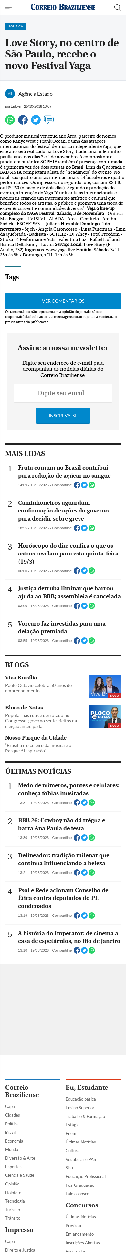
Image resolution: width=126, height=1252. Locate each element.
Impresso (19, 1230)
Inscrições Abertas (83, 1242)
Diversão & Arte (20, 1158)
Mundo (11, 1149)
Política (12, 1123)
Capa (10, 1106)
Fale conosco (77, 1193)
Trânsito (12, 1218)
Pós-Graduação (80, 1185)
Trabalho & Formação (85, 1116)
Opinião (12, 1183)
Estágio (72, 1124)
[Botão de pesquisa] (117, 7)
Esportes (13, 1166)
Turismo (12, 1209)
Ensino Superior (80, 1107)
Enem (71, 1133)
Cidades (12, 1115)
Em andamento (80, 1233)
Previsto (73, 1225)
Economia (14, 1140)
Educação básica (81, 1099)
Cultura (72, 1150)
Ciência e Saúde (19, 1175)
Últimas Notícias (81, 1141)
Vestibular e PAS (81, 1159)
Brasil (10, 1132)
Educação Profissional (86, 1176)
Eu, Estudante (87, 1087)
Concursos (82, 1205)
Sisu (69, 1167)
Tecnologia (15, 1201)
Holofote (13, 1192)
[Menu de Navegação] (9, 7)
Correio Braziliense (22, 1091)
